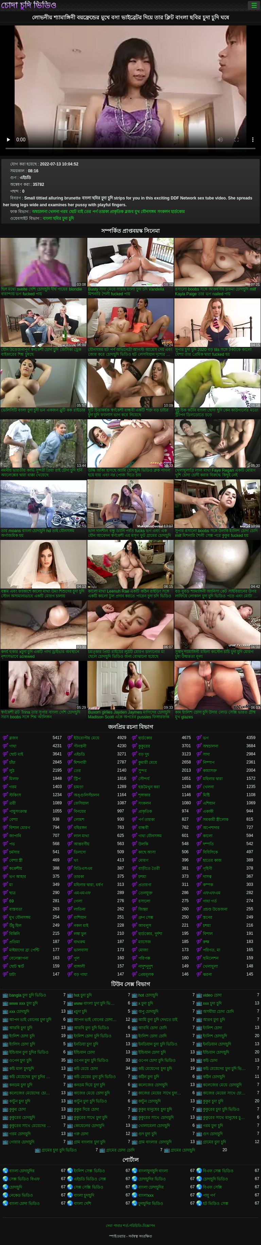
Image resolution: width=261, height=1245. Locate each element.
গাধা (12, 746)
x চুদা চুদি (145, 1003)
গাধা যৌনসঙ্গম (150, 836)
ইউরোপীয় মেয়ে (86, 738)
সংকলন (163, 211)
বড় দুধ (143, 754)
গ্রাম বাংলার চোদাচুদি (155, 1142)
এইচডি (79, 754)
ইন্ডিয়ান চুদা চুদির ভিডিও (29, 1052)
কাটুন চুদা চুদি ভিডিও (90, 1101)
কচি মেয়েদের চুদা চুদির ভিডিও (31, 1076)
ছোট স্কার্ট (16, 966)
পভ (12, 844)
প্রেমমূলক (146, 974)
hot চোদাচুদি (148, 995)
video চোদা (212, 995)
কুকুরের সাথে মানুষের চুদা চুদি (224, 1117)
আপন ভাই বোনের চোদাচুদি (95, 1019)
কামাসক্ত (210, 770)
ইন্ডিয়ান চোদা (84, 1052)
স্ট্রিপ (77, 778)
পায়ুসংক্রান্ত (18, 811)
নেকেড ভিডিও (21, 1195)
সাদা (206, 754)
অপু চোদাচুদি (148, 1011)
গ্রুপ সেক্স (145, 917)
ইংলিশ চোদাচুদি (215, 1036)
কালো (207, 836)
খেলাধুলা (210, 966)
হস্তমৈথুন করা (149, 787)
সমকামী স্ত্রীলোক (215, 819)
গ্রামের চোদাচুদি (183, 1150)
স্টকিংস (15, 795)
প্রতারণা (144, 884)
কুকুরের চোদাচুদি (22, 1117)
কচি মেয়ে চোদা (86, 1068)
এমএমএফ (82, 893)
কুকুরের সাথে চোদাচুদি (156, 1117)
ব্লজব (129, 211)
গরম (64, 211)
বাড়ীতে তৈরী (149, 868)
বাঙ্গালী (79, 966)
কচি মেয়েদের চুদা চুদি (155, 1068)
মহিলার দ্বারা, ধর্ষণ (88, 884)
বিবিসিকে (210, 852)
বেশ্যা (13, 819)
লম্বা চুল (80, 933)
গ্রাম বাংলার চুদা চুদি (89, 1142)
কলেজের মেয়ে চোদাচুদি (222, 1085)
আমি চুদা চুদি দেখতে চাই (157, 1019)
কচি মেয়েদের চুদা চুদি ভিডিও (224, 1068)
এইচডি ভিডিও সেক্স (90, 1179)
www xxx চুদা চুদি (23, 1003)
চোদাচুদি (15, 1187)
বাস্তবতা (15, 909)
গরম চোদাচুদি (20, 1134)
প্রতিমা (14, 942)
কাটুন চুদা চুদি (19, 1101)
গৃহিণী (207, 868)
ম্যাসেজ (144, 942)
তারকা (79, 876)
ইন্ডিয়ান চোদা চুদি (152, 1052)
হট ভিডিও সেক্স (215, 1203)
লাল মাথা (81, 836)
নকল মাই (81, 925)
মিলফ (14, 778)
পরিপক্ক (144, 958)
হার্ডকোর (178, 211)
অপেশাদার (211, 827)
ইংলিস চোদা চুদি (22, 1044)
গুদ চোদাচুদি (213, 1134)
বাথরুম (79, 942)
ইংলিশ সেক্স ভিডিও (89, 1171)
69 (11, 901)
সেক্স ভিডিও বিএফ (24, 1179)
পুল (77, 958)
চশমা (142, 876)
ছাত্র (12, 893)
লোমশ (79, 819)
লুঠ (11, 770)
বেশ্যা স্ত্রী (15, 860)
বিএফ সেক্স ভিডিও (218, 1171)
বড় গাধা (80, 974)
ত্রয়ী (12, 803)
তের (87, 211)
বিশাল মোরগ (19, 827)
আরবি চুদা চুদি (20, 1027)
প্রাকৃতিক (116, 211)
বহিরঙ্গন (80, 827)
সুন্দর (142, 770)
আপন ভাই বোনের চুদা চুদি (30, 1019)
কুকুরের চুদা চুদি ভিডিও (221, 1109)
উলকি (143, 844)
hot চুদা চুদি (83, 995)
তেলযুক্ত (145, 893)
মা (11, 884)
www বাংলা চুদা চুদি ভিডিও (95, 1003)
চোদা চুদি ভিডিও (28, 5)
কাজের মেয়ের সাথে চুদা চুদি (160, 1093)
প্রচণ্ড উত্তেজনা (215, 909)
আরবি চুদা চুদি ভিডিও (91, 1027)
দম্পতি (208, 844)
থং (76, 860)
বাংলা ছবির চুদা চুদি (58, 218)
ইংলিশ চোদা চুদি (22, 1036)
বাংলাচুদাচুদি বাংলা (153, 1171)
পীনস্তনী (80, 746)
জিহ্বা (143, 909)
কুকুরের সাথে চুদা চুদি (90, 1117)
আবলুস (144, 925)
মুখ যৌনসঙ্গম (145, 211)
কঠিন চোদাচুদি (214, 1076)
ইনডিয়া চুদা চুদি (86, 1044)
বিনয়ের (80, 811)
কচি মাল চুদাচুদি (21, 1068)
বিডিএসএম (83, 868)
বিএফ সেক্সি (212, 1187)
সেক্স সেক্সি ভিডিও (88, 1187)
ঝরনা (207, 974)
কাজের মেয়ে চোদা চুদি (92, 1093)
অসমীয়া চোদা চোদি (218, 1011)
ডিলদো (80, 852)
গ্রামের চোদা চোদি (120, 1150)
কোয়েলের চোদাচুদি (89, 1125)
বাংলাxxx (146, 1195)
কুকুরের (144, 746)
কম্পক (208, 884)
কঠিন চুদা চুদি (148, 1076)
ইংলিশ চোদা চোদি (152, 1036)
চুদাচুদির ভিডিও (150, 1203)
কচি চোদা (210, 1060)
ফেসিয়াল (81, 803)
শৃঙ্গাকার (144, 795)
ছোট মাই (76, 211)
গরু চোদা (81, 1134)
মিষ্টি (206, 795)
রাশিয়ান (80, 917)
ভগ (206, 738)
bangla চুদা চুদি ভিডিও (27, 995)
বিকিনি (14, 933)
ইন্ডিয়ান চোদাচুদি (216, 1052)
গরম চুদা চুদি (213, 1125)
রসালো (144, 901)
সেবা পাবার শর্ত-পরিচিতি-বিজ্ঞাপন (130, 1226)
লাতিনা (79, 909)
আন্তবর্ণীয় (81, 844)
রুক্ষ (206, 942)
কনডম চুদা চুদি (20, 1085)
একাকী (208, 811)
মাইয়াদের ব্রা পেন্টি (24, 950)
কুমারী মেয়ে (147, 762)
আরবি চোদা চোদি (152, 1027)
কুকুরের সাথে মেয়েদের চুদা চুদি (31, 1125)
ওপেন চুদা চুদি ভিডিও (91, 1060)
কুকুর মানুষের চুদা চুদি (155, 1109)
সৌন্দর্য (144, 778)
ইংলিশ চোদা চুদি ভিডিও (92, 1036)
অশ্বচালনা (39, 211)
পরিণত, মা (211, 950)
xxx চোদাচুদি (19, 1011)
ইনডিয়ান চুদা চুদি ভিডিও (157, 1044)
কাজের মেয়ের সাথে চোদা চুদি (224, 1093)
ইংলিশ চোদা (212, 1027)
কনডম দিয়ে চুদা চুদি (89, 1085)
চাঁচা (12, 762)
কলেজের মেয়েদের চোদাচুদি (31, 1093)
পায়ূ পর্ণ (209, 1195)
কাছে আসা (147, 852)
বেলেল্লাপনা (18, 958)
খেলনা (53, 211)
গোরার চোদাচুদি (21, 1142)
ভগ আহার (17, 876)
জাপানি (15, 836)
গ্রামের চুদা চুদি (214, 1142)
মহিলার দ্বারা (213, 778)
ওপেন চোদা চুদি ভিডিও (157, 1060)
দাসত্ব (207, 876)
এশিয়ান (209, 803)
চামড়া (78, 787)
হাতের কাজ (212, 860)
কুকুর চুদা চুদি (213, 1101)
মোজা (143, 950)
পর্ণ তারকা (100, 211)
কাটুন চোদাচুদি (149, 1101)
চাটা (12, 974)
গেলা (78, 901)
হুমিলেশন (211, 958)
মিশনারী (80, 762)
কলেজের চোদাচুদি (153, 1085)
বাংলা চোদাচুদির (22, 1171)
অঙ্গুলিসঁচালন (86, 795)
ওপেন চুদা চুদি (20, 1060)
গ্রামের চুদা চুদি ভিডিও (59, 1150)
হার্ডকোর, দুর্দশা (150, 933)
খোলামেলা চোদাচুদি (154, 1125)
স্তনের (207, 917)
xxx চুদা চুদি (212, 1003)
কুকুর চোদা (17, 1109)
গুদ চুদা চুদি (147, 1134)
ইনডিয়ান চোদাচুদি (217, 1044)
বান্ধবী (143, 827)
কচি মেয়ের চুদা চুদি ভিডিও (95, 1076)
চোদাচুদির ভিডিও (152, 1179)
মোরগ (143, 860)
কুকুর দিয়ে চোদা (86, 1109)
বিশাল (208, 933)
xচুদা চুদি (80, 1011)
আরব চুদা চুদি (214, 1019)
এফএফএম (212, 893)
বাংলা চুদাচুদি (84, 1195)
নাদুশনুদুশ (145, 966)
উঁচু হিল (15, 925)
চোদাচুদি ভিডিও (215, 1179)
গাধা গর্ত (210, 901)
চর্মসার (14, 852)
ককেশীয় (15, 868)
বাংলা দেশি (82, 1203)
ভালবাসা (81, 950)
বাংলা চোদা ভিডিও (24, 1203)
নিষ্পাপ (208, 762)
